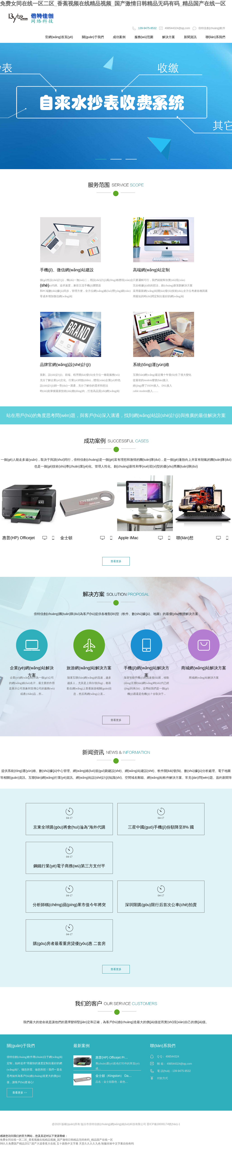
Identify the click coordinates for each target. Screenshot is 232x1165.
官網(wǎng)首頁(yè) (59, 37)
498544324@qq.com (175, 28)
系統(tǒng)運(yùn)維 (151, 364)
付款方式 (162, 1078)
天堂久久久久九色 (90, 1143)
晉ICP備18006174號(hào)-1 (163, 1124)
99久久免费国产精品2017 (15, 1143)
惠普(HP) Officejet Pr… (111, 1057)
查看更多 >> (19, 1092)
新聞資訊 (190, 37)
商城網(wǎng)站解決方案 (203, 668)
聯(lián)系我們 (215, 37)
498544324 (172, 1056)
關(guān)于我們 (93, 37)
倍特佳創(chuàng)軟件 (209, 28)
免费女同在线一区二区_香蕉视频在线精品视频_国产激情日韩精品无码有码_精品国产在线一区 (113, 3)
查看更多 (116, 561)
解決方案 (168, 37)
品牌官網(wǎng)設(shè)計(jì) (65, 364)
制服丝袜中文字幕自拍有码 (117, 1143)
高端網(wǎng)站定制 (151, 270)
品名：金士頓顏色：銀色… (111, 1081)
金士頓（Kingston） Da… (113, 1076)
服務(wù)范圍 (144, 37)
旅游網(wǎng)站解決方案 (89, 668)
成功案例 (119, 37)
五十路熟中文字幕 (67, 1143)
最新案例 (81, 1045)
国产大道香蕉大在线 (43, 1143)
